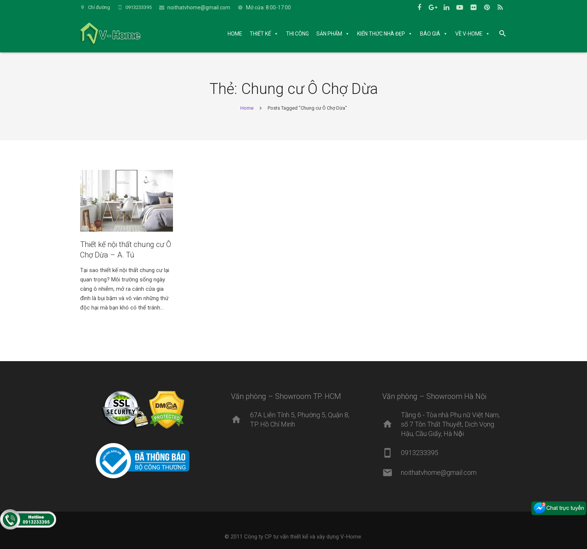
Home (246, 108)
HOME (235, 34)
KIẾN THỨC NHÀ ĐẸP (381, 34)
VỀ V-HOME (469, 34)
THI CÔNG (297, 34)
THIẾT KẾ (260, 34)
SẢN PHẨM (329, 34)
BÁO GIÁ (430, 34)
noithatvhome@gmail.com (198, 7)
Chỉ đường (99, 7)
